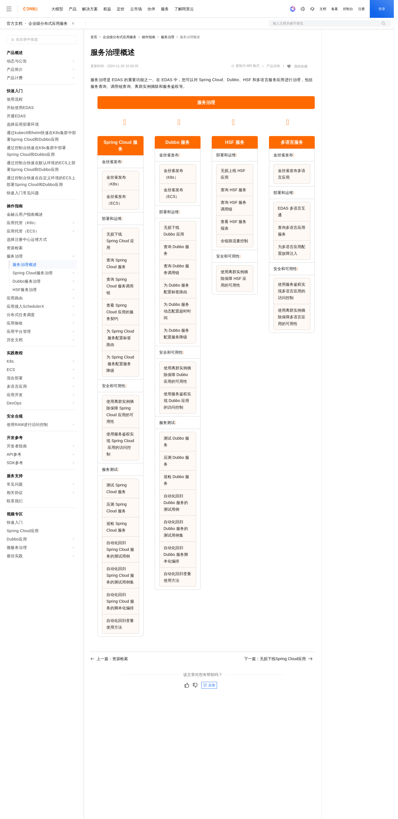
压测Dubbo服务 (176, 460)
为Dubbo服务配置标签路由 (176, 288)
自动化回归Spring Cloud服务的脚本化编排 (120, 601)
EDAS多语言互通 (291, 211)
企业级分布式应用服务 (48, 23)
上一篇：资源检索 (109, 658)
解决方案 (90, 9)
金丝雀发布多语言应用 (291, 174)
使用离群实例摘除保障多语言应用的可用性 (291, 317)
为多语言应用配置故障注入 (291, 250)
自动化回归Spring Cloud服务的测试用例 (120, 549)
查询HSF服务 (233, 190)
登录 (381, 9)
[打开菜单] (9, 9)
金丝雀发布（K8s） (116, 180)
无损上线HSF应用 (233, 174)
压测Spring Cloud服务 (116, 507)
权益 (107, 9)
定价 (121, 9)
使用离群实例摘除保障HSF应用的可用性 (234, 278)
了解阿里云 (184, 9)
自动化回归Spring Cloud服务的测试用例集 (120, 575)
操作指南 (148, 37)
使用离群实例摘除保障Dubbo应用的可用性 (177, 375)
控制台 (348, 9)
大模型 (57, 9)
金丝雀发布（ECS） (116, 199)
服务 (165, 9)
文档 (323, 9)
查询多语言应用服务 (291, 230)
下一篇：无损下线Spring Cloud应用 (278, 658)
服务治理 (167, 37)
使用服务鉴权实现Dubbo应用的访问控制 (177, 401)
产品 (73, 9)
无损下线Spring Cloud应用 (120, 241)
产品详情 (273, 66)
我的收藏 (301, 66)
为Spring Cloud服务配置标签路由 (120, 338)
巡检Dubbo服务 (176, 480)
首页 (93, 37)
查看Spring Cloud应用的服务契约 (120, 312)
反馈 (209, 685)
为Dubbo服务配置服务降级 (176, 333)
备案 (334, 9)
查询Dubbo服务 (176, 250)
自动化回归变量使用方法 (120, 623)
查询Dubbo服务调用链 (176, 269)
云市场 (136, 9)
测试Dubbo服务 (176, 441)
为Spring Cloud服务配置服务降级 (120, 364)
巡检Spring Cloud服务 (116, 526)
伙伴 (151, 9)
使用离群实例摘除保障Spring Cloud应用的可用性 (120, 411)
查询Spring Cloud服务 (116, 263)
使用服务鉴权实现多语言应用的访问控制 (291, 291)
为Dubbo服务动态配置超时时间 (177, 311)
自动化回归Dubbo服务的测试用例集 (176, 528)
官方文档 (14, 23)
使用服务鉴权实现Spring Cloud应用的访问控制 (120, 444)
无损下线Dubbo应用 (174, 230)
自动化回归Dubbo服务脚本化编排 (176, 554)
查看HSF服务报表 (233, 225)
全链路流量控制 (234, 241)
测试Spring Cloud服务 (116, 488)
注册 (361, 9)
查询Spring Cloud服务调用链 (120, 286)
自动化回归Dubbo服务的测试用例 (176, 503)
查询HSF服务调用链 (233, 205)
